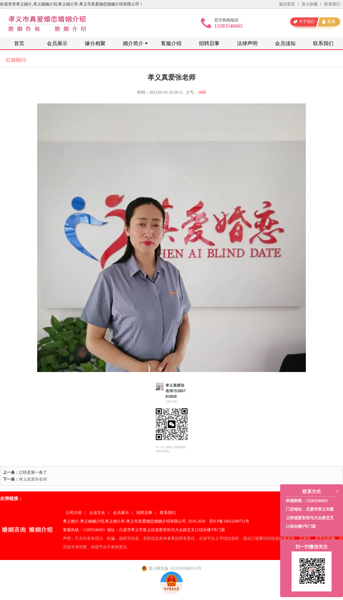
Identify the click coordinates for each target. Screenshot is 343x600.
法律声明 (247, 43)
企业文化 (97, 513)
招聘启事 (209, 43)
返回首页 (287, 4)
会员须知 (285, 43)
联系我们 (332, 4)
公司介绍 (74, 513)
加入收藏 (310, 4)
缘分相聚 (95, 43)
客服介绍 (171, 43)
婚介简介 (133, 43)
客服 (331, 21)
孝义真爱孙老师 (33, 479)
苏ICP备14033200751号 (229, 521)
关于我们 (307, 21)
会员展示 (57, 43)
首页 (19, 43)
